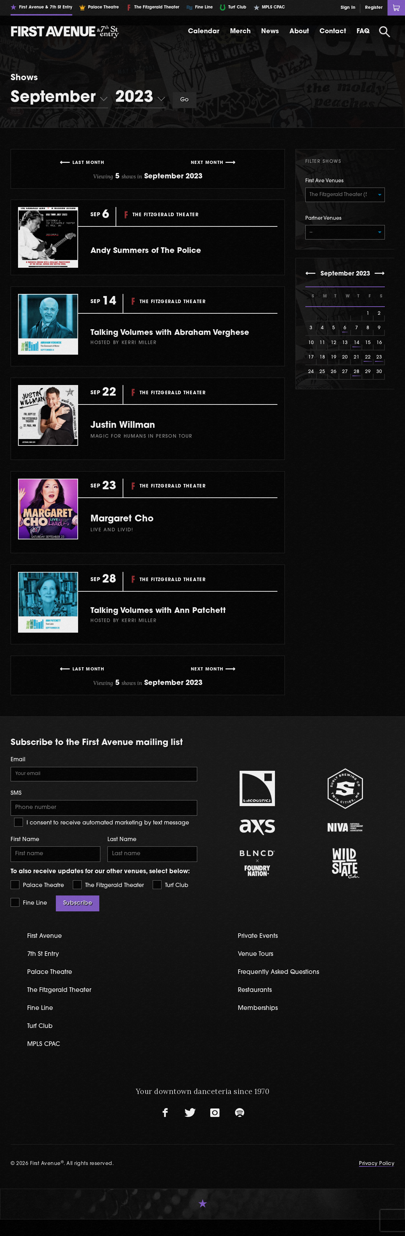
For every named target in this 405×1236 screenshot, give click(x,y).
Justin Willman (132, 436)
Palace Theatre (37, 899)
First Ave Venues (324, 181)
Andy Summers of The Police (158, 250)
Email (18, 771)
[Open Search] (385, 32)
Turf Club (170, 899)
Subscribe (77, 918)
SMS (16, 806)
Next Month (207, 162)
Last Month (88, 162)
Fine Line (29, 916)
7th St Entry (44, 969)
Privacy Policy (376, 1180)
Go (184, 100)
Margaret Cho (131, 530)
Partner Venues (323, 219)
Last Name (121, 853)
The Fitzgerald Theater (108, 899)
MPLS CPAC (45, 1060)
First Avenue (46, 950)
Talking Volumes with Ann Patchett (172, 622)
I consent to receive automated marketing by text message (101, 835)
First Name (25, 853)
